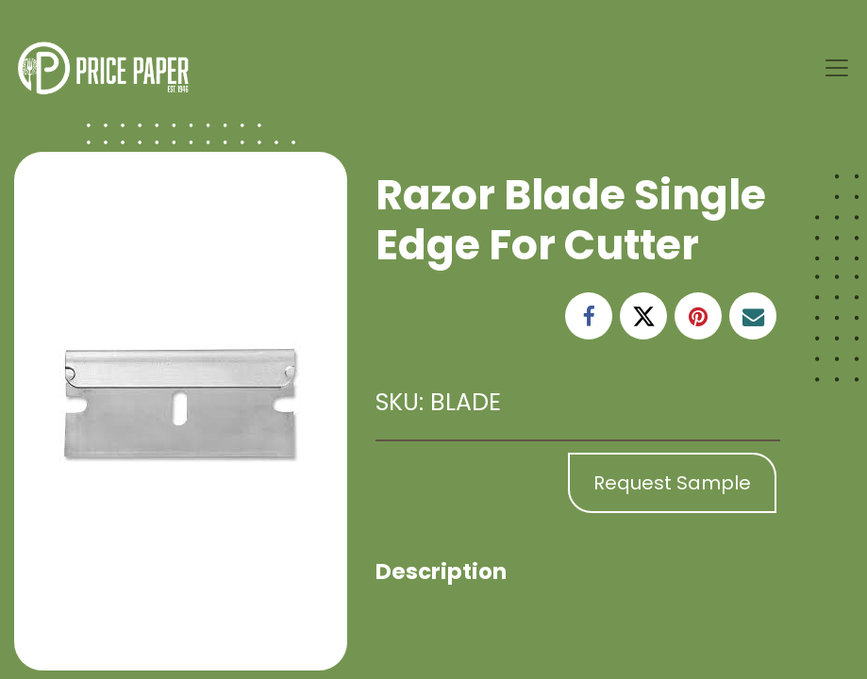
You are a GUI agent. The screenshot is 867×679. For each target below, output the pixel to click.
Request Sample (672, 483)
